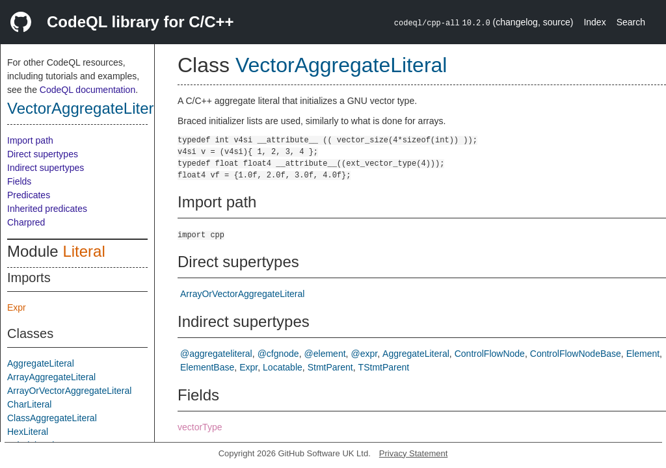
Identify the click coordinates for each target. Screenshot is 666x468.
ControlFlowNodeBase (575, 353)
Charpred (26, 222)
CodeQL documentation (87, 89)
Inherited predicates (47, 208)
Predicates (28, 195)
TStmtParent (384, 367)
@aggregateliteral (216, 353)
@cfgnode (278, 353)
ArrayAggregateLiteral (51, 377)
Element (642, 353)
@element (325, 353)
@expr (364, 353)
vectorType (200, 427)
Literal (83, 251)
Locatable (282, 367)
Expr (16, 307)
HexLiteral (27, 431)
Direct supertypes (42, 154)
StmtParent (330, 367)
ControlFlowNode (490, 353)
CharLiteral (29, 404)
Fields (19, 181)
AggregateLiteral (40, 363)
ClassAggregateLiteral (52, 418)
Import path (30, 140)
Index (594, 22)
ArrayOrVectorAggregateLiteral (69, 390)
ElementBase (207, 367)
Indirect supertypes (45, 167)
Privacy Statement (413, 453)
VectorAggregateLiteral (86, 108)
